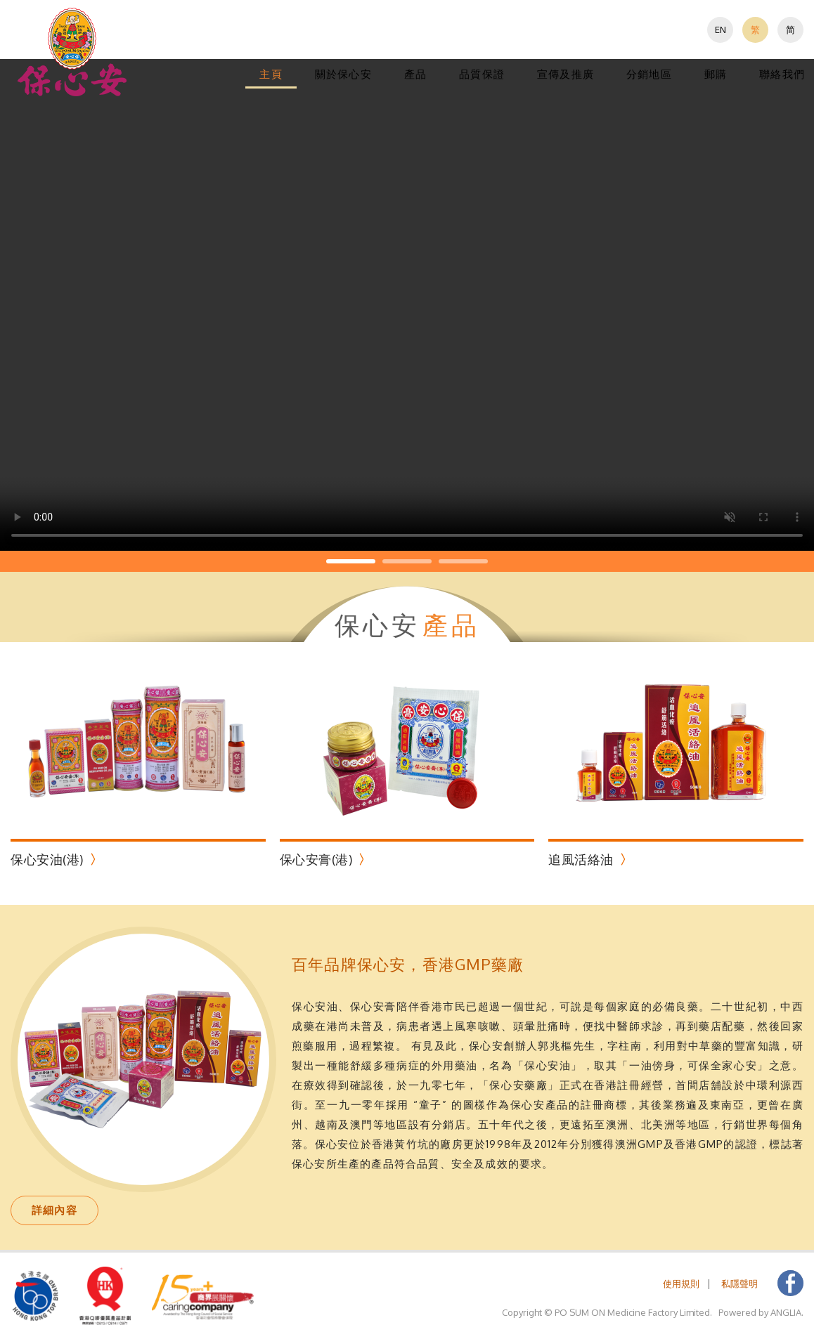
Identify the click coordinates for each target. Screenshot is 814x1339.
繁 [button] (755, 29)
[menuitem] (720, 30)
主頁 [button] (270, 74)
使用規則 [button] (681, 1283)
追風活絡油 (581, 859)
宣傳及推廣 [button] (565, 74)
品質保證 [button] (482, 74)
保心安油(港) (47, 859)
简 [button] (790, 29)
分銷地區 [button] (649, 74)
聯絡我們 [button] (782, 74)
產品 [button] (415, 74)
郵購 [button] (715, 74)
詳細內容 (54, 1210)
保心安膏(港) (316, 859)
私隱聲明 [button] (739, 1283)
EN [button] (720, 29)
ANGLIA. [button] (786, 1312)
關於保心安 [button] (343, 74)
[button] (72, 51)
